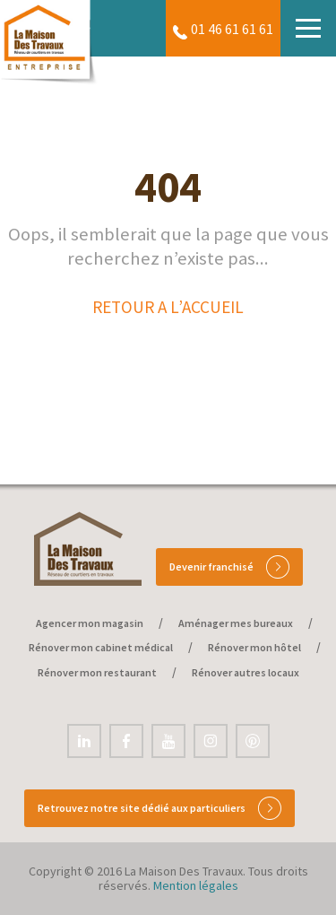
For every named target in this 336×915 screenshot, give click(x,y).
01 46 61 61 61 (232, 30)
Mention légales (195, 885)
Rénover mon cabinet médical (101, 647)
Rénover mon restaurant (97, 672)
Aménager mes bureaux (235, 623)
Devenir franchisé (229, 567)
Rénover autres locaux (245, 672)
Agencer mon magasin (89, 623)
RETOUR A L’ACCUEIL (168, 307)
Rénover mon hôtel (254, 647)
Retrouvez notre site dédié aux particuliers (159, 808)
